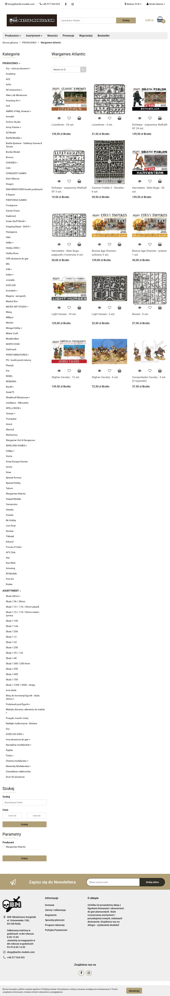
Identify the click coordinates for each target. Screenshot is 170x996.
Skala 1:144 (12, 626)
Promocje (68, 35)
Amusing (10, 568)
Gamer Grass (13, 210)
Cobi (8, 168)
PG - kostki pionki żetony (18, 360)
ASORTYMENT (12, 590)
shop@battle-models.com (21, 952)
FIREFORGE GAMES (16, 200)
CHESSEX (12, 162)
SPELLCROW (13, 408)
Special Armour (14, 477)
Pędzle (9, 750)
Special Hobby (13, 483)
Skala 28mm (13, 596)
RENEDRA (11, 381)
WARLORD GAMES (16, 445)
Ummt (9, 424)
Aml (8, 105)
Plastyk (10, 365)
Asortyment (34, 35)
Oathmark (11, 349)
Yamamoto (11, 504)
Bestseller (104, 35)
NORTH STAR (13, 344)
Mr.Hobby (11, 520)
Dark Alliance (12, 178)
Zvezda (9, 515)
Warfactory (12, 434)
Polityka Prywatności (56, 930)
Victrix (9, 456)
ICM (9, 269)
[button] (51, 898)
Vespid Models (13, 499)
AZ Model (11, 132)
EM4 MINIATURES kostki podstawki (24, 189)
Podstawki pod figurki (18, 704)
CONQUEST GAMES (16, 173)
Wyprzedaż (86, 35)
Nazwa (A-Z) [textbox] (59, 69)
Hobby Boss (12, 253)
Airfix (8, 84)
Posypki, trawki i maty (17, 718)
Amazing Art (13, 100)
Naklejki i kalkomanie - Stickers (21, 723)
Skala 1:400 (12, 674)
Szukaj (24, 824)
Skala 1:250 (12, 647)
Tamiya (10, 413)
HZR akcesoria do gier (17, 258)
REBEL (9, 376)
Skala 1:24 (11, 642)
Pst (7, 370)
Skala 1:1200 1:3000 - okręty (20, 685)
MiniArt (9, 322)
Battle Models (14, 138)
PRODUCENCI (11, 63)
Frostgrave (11, 205)
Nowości (52, 35)
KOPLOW (11, 285)
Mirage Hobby (14, 328)
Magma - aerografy (16, 296)
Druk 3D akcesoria (15, 777)
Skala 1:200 (12, 631)
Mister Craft (12, 333)
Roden (9, 584)
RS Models (11, 573)
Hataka (10, 509)
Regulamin (51, 915)
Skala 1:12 (11, 636)
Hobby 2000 (13, 248)
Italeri (10, 274)
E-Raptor (10, 194)
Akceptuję (134, 990)
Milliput (9, 317)
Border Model (13, 152)
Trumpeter (11, 418)
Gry (8, 728)
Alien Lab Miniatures (16, 95)
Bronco (9, 157)
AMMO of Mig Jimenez (18, 111)
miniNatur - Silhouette (17, 402)
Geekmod (11, 216)
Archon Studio (13, 122)
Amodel (10, 116)
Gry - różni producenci (18, 68)
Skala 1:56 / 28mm (15, 601)
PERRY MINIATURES (17, 354)
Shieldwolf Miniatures (18, 397)
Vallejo (10, 451)
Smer (8, 472)
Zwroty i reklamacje (55, 910)
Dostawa (49, 905)
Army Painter (13, 127)
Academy (11, 73)
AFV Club (10, 552)
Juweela (10, 280)
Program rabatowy (55, 925)
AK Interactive (14, 89)
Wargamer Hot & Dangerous (20, 440)
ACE (8, 79)
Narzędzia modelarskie (18, 744)
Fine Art (10, 579)
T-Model (10, 536)
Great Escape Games (17, 461)
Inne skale (11, 690)
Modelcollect (12, 338)
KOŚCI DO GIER (15, 734)
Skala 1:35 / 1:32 (14, 652)
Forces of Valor (14, 547)
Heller (10, 242)
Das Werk (11, 563)
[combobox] (69, 69)
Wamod (10, 429)
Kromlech (12, 290)
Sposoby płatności (54, 920)
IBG (8, 264)
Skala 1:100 (12, 620)
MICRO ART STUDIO (17, 306)
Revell (10, 386)
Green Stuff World (16, 221)
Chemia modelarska (17, 760)
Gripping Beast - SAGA (18, 226)
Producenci (13, 35)
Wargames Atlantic (16, 493)
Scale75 (10, 392)
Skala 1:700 (12, 679)
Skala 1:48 (11, 658)
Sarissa (10, 531)
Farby (10, 755)
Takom (9, 488)
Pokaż (24, 858)
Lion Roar (11, 525)
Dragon (10, 184)
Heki (8, 237)
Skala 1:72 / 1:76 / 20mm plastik (22, 606)
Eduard (9, 541)
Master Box (12, 301)
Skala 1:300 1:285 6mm (18, 663)
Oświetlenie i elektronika (18, 771)
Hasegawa (11, 232)
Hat (8, 557)
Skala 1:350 (12, 669)
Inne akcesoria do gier (18, 739)
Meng (9, 312)
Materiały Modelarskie (18, 766)
